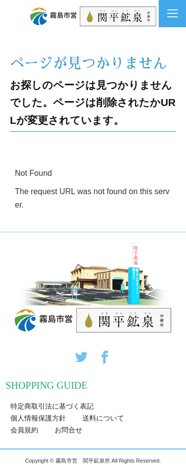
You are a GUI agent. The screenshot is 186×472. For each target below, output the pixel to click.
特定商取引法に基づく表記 (52, 406)
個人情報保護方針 (38, 418)
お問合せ (68, 429)
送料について (103, 418)
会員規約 (24, 429)
